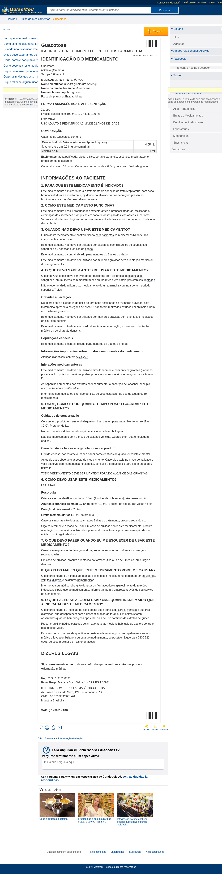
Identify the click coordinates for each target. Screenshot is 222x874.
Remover (57, 738)
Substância (135, 850)
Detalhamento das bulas (188, 122)
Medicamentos (98, 850)
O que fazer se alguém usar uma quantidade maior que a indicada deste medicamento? (21, 115)
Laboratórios (181, 129)
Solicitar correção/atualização (77, 738)
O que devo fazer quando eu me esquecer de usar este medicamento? (21, 95)
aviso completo (20, 180)
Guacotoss (59, 19)
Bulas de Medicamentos (35, 19)
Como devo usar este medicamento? (16, 86)
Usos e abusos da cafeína (62, 817)
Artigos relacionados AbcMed (190, 50)
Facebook (178, 58)
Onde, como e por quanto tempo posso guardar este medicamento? (19, 75)
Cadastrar (178, 43)
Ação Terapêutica (184, 108)
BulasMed (11, 19)
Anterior (146, 730)
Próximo (164, 730)
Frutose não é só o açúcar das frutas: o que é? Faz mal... (100, 818)
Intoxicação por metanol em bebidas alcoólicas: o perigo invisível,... (135, 820)
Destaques (178, 149)
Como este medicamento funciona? (18, 48)
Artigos (155, 730)
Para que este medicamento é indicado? (21, 40)
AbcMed (202, 2)
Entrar (175, 37)
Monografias (181, 135)
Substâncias (180, 142)
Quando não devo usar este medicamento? (20, 57)
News (212, 2)
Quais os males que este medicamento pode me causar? (22, 106)
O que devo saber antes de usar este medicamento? (20, 65)
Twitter (176, 75)
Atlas (219, 2)
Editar (48, 738)
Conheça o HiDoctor (168, 2)
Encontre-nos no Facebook (193, 67)
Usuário (177, 28)
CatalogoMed (189, 2)
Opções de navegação (186, 94)
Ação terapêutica (155, 850)
